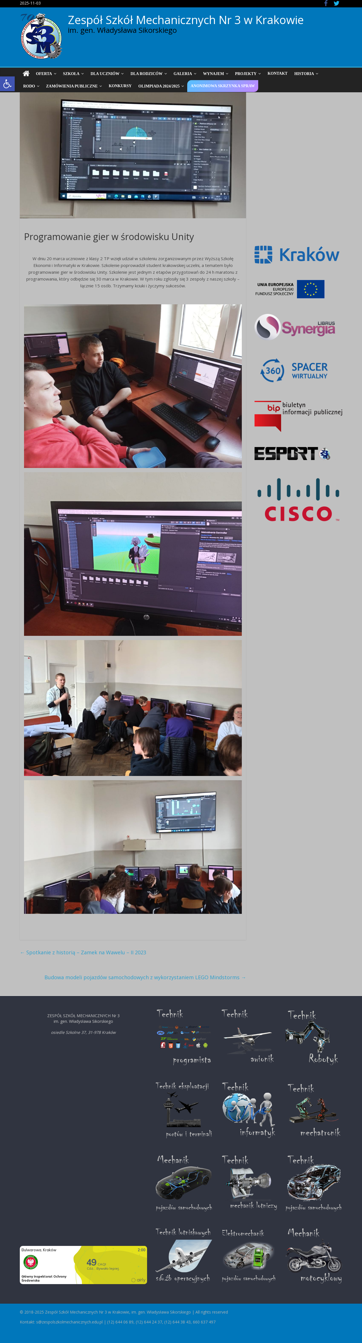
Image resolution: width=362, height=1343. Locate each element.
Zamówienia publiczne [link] (72, 86)
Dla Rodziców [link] (146, 74)
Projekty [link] (246, 74)
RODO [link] (29, 86)
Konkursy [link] (120, 86)
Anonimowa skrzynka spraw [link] (223, 86)
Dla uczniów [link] (104, 74)
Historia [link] (304, 74)
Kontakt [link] (278, 73)
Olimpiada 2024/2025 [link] (159, 86)
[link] (7, 83)
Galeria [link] (183, 74)
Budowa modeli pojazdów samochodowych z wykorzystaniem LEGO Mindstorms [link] (145, 977)
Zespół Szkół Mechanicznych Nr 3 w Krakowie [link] (186, 19)
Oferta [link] (44, 74)
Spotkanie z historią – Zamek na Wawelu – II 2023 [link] (83, 952)
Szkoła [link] (71, 74)
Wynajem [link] (213, 74)
